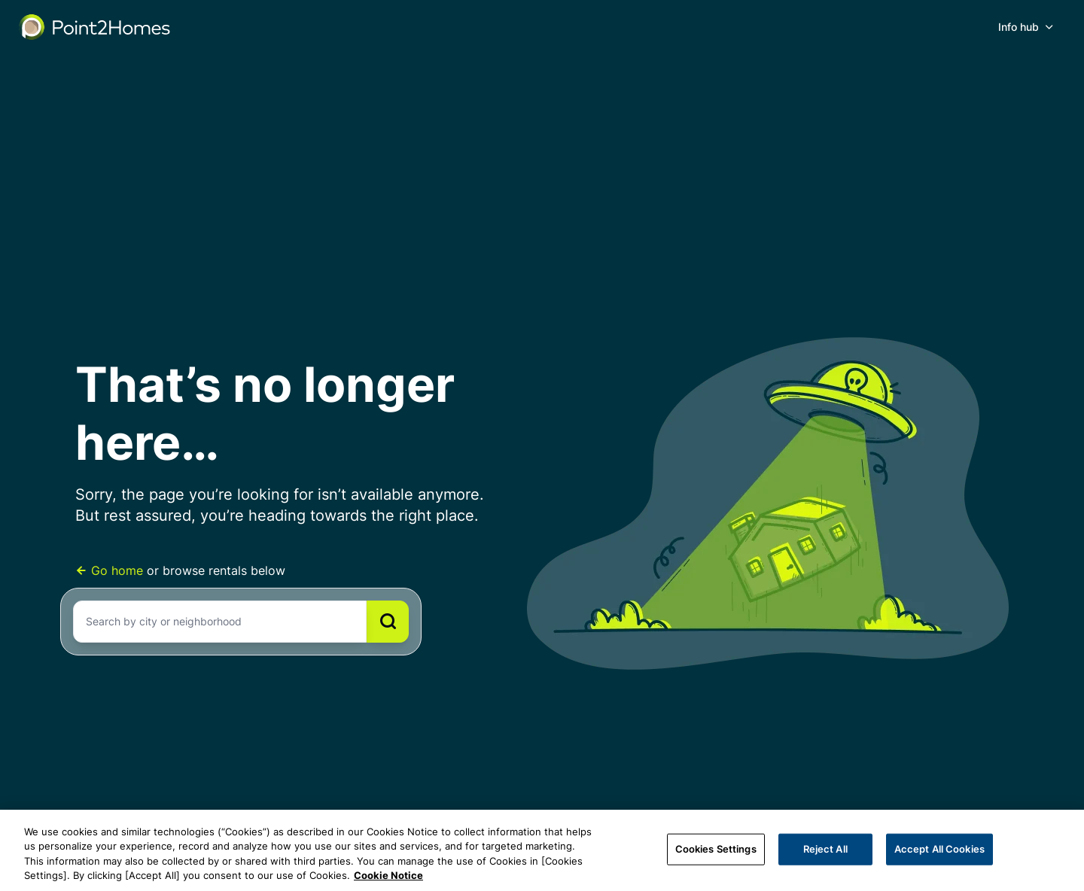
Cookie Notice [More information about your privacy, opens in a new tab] (388, 875)
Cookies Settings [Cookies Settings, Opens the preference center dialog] (716, 849)
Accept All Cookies (939, 849)
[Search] (388, 622)
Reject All (825, 849)
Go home (111, 570)
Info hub (1018, 26)
